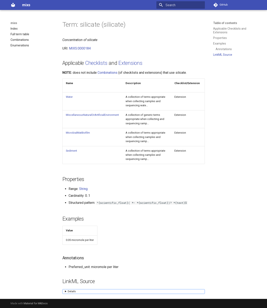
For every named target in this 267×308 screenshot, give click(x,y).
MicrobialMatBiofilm (78, 132)
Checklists (96, 63)
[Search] (180, 5)
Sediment (71, 150)
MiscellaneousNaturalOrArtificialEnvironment (92, 114)
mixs (14, 23)
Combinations (107, 73)
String (83, 189)
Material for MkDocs (36, 303)
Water (69, 96)
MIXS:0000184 (80, 48)
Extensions (130, 63)
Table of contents (225, 23)
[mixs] (13, 5)
